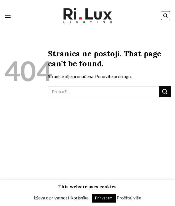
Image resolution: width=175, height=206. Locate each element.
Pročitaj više (129, 197)
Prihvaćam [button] (103, 198)
